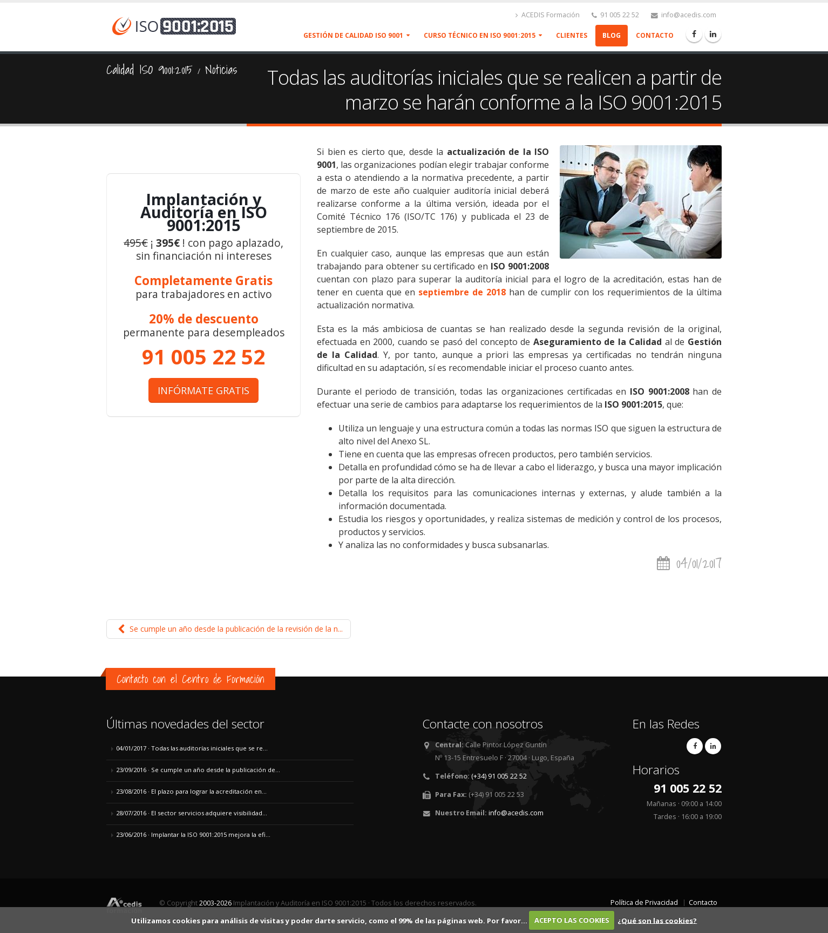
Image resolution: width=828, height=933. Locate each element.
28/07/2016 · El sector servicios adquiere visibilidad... (191, 813)
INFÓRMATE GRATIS (203, 390)
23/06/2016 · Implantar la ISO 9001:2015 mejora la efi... (193, 834)
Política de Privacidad (644, 902)
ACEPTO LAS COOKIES (571, 920)
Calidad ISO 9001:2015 (149, 69)
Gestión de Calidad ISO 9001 (353, 35)
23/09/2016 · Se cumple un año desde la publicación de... (198, 770)
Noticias (221, 69)
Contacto (655, 35)
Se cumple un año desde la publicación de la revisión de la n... (228, 629)
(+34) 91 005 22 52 (499, 776)
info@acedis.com (683, 14)
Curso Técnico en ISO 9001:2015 (479, 35)
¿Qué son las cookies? (657, 920)
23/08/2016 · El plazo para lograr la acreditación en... (191, 791)
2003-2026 (215, 903)
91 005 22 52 (615, 14)
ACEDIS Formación (547, 14)
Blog (611, 35)
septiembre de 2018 (462, 292)
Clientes (571, 35)
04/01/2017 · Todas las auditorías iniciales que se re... (192, 748)
